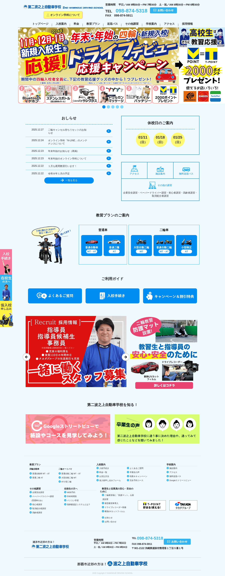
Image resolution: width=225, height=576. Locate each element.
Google (180, 480)
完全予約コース (136, 480)
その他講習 (132, 23)
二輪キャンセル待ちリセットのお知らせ (67, 131)
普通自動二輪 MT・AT (71, 473)
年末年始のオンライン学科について (67, 158)
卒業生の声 (134, 472)
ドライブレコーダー (115, 507)
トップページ (40, 23)
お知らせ (108, 518)
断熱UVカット (115, 511)
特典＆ (138, 476)
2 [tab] (108, 107)
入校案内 (61, 23)
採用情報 (187, 23)
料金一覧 (103, 472)
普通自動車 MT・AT (41, 473)
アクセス (169, 23)
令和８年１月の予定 (59, 173)
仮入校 (6, 314)
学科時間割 (72, 496)
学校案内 (151, 23)
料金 (76, 23)
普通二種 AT (37, 478)
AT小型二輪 (66, 482)
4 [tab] (116, 107)
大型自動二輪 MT (68, 478)
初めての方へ (6, 262)
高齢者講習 (37, 512)
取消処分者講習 (39, 508)
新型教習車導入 (111, 503)
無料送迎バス (186, 171)
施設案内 (160, 171)
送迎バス (112, 23)
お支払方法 (104, 476)
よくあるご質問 (136, 468)
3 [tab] (112, 107)
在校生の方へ (6, 288)
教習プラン (93, 23)
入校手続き (104, 468)
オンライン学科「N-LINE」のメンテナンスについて (67, 142)
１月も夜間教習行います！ (62, 166)
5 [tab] (121, 107)
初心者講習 (37, 504)
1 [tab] (103, 107)
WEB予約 (71, 492)
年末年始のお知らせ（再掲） (63, 151)
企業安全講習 (38, 492)
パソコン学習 (73, 500)
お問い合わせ (110, 522)
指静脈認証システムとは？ (78, 504)
